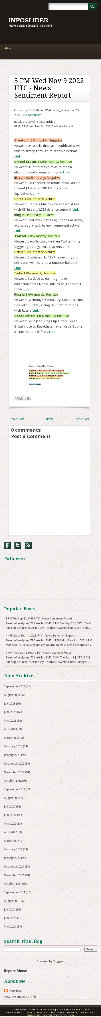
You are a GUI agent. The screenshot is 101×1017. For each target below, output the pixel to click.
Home (50, 419)
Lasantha (86, 1012)
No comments (32, 114)
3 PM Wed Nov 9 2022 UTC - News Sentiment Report (49, 88)
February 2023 (13, 746)
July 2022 (9, 806)
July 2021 (9, 909)
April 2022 (10, 832)
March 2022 (11, 840)
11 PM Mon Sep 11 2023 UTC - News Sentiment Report (40, 635)
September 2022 (14, 789)
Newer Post (17, 419)
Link (17, 156)
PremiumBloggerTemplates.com (50, 1015)
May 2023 (10, 720)
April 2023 (10, 729)
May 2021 (10, 926)
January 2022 (12, 858)
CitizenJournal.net (35, 1012)
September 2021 (14, 892)
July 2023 (9, 703)
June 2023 (10, 712)
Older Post (82, 419)
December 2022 (14, 763)
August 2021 (12, 900)
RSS (28, 545)
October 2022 (13, 780)
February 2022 (13, 849)
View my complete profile (20, 996)
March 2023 (11, 737)
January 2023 (12, 755)
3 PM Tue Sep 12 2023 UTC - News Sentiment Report (39, 618)
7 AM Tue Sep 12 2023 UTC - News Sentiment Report (39, 652)
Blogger (58, 961)
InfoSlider (28, 21)
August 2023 (12, 695)
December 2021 (14, 866)
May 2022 (10, 823)
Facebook (7, 545)
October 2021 (13, 883)
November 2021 (14, 875)
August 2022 (12, 798)
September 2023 (14, 686)
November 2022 (14, 772)
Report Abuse (15, 971)
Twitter (17, 545)
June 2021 (10, 918)
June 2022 (10, 815)
